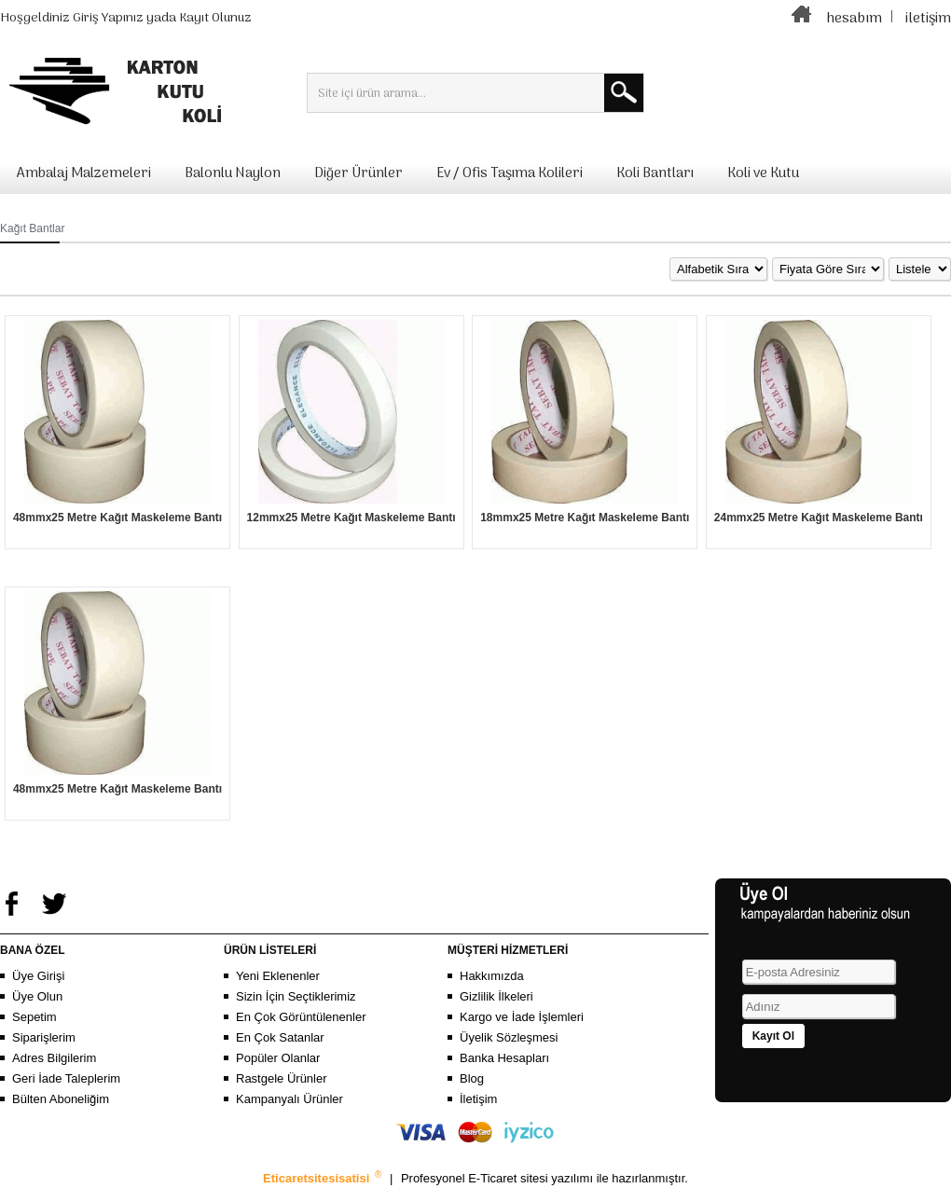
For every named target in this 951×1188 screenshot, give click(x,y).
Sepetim (34, 1017)
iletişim (928, 19)
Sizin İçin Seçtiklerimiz (296, 996)
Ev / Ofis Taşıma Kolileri (509, 173)
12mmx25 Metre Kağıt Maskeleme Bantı (351, 517)
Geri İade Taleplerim (66, 1078)
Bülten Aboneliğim (60, 1099)
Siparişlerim (44, 1037)
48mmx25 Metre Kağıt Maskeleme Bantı (117, 517)
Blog (472, 1078)
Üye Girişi (38, 976)
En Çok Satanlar (280, 1037)
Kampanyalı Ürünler (289, 1099)
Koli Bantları (655, 173)
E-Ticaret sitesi (509, 1178)
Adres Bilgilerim (54, 1058)
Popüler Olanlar (278, 1058)
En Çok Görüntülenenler (300, 1017)
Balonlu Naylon (233, 173)
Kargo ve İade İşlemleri (522, 1017)
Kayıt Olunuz (215, 18)
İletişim (478, 1099)
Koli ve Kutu (763, 173)
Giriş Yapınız (108, 18)
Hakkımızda (492, 976)
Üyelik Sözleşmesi (509, 1037)
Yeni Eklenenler (278, 976)
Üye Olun (37, 996)
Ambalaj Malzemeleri (84, 173)
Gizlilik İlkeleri (496, 996)
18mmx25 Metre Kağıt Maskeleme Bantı (584, 517)
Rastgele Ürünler (281, 1078)
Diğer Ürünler (358, 173)
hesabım (854, 19)
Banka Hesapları (504, 1058)
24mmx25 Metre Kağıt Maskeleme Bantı (818, 517)
